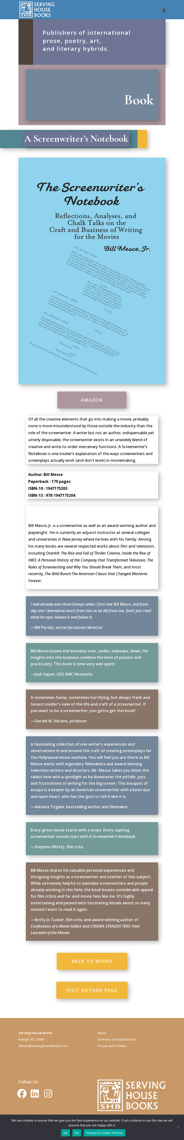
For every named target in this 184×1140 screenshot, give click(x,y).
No (77, 1133)
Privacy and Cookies (112, 1046)
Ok (65, 1133)
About (102, 1033)
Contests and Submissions (117, 1039)
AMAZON (92, 400)
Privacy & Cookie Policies (104, 1133)
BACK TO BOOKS (92, 961)
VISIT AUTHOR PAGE (91, 990)
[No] (178, 1127)
